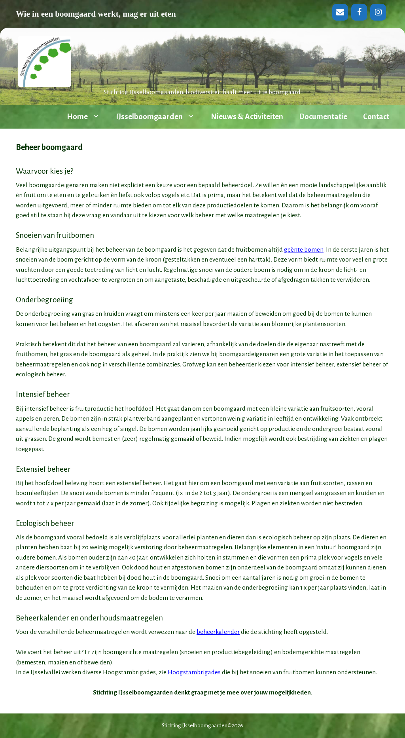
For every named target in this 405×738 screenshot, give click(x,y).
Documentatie (323, 116)
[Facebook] (359, 12)
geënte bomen (304, 249)
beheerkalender (218, 631)
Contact (376, 116)
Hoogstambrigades (195, 672)
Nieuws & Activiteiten (247, 116)
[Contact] (340, 12)
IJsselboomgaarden (159, 117)
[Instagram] (378, 12)
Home (87, 117)
